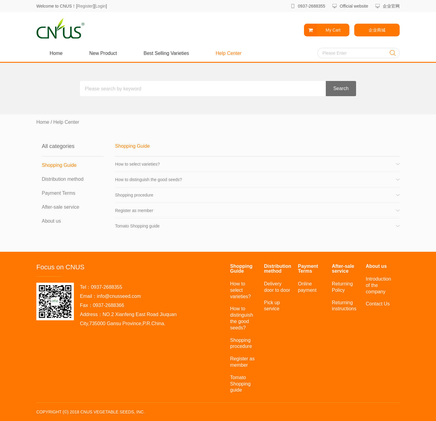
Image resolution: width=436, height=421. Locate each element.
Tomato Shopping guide (137, 226)
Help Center (228, 53)
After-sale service (60, 207)
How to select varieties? (137, 164)
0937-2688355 (311, 6)
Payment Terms (58, 193)
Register (85, 6)
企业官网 (391, 6)
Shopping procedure (134, 195)
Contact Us (378, 303)
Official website (354, 6)
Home (56, 53)
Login (100, 6)
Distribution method (63, 179)
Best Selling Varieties (166, 53)
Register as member (134, 210)
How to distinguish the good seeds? (148, 179)
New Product (103, 53)
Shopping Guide (59, 165)
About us (51, 221)
